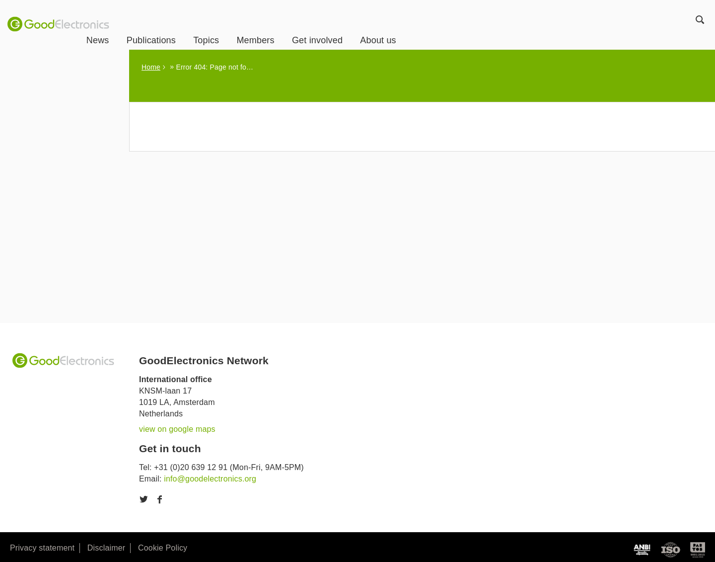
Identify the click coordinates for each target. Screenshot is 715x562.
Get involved (360, 25)
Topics (249, 25)
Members (298, 25)
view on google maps (177, 429)
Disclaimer (106, 548)
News (140, 25)
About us (421, 25)
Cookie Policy (162, 548)
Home (151, 67)
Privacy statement (42, 548)
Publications (193, 25)
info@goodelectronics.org (210, 479)
